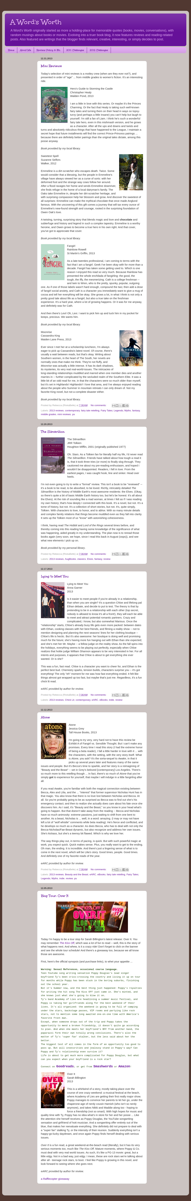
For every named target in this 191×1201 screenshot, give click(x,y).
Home (11, 50)
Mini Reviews (51, 66)
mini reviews (64, 414)
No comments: (99, 405)
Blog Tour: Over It (54, 896)
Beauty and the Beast (76, 874)
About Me (25, 50)
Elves (90, 559)
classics (81, 559)
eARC (95, 700)
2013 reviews (56, 410)
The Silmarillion (53, 432)
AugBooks (70, 559)
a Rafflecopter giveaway (55, 1178)
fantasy (136, 410)
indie (111, 700)
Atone (45, 717)
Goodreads (65, 1066)
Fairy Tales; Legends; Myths (116, 410)
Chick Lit (69, 700)
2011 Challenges (75, 50)
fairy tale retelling (90, 410)
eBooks (104, 700)
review (107, 559)
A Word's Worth (35, 21)
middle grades (48, 414)
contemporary (72, 410)
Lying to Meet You (54, 576)
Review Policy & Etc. (49, 50)
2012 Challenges (99, 50)
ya (73, 414)
